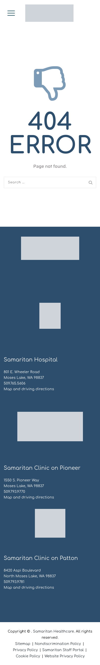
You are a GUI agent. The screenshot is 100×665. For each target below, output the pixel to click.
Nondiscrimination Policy (58, 644)
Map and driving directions (29, 389)
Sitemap (22, 644)
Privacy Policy (25, 650)
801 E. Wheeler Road (22, 372)
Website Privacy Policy (65, 656)
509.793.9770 (14, 492)
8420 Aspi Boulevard (22, 570)
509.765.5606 (14, 383)
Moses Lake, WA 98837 (24, 378)
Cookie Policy (28, 656)
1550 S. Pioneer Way (21, 480)
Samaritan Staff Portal (63, 650)
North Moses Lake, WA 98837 (30, 576)
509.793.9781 (14, 582)
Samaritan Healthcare (53, 631)
